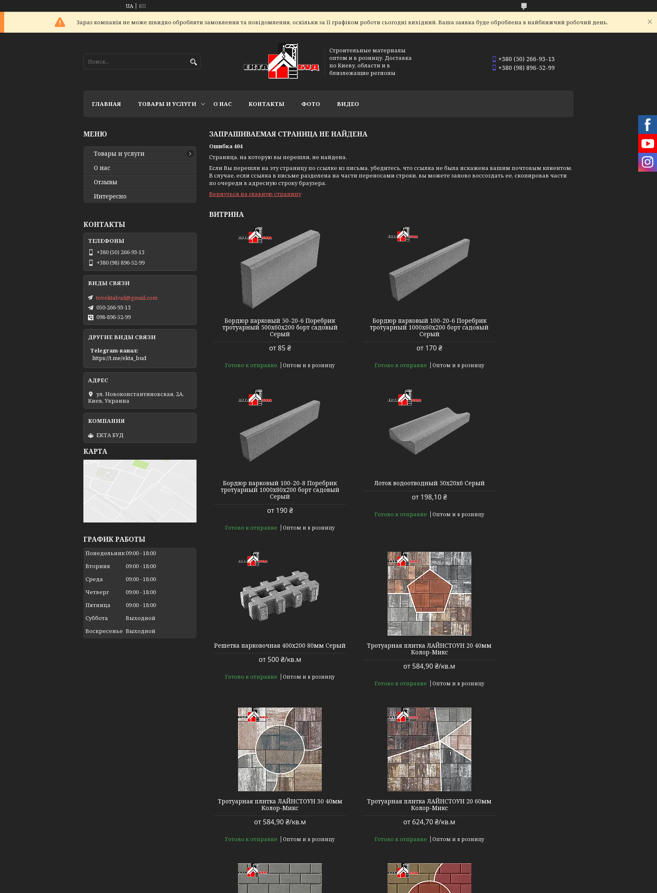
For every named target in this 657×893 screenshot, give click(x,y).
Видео (348, 104)
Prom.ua (370, 877)
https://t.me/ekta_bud (119, 358)
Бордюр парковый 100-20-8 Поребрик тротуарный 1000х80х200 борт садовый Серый (515, 327)
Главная (106, 104)
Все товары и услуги (537, 853)
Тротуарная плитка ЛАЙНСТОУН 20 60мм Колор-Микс (391, 642)
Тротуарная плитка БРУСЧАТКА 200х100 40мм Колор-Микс (515, 798)
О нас (222, 104)
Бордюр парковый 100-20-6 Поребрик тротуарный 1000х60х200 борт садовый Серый (391, 327)
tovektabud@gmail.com (127, 297)
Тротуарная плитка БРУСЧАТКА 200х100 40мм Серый (515, 642)
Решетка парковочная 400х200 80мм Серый (391, 486)
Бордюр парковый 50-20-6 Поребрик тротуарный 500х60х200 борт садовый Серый (267, 327)
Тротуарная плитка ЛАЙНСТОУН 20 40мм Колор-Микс (515, 486)
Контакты (266, 104)
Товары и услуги (167, 104)
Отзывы (105, 182)
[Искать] (193, 62)
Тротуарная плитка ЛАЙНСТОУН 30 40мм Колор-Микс (268, 642)
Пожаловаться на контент (296, 884)
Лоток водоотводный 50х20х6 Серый (267, 486)
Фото (310, 104)
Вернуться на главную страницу (255, 194)
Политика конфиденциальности (382, 884)
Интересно (110, 196)
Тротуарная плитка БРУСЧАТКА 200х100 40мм (268, 798)
